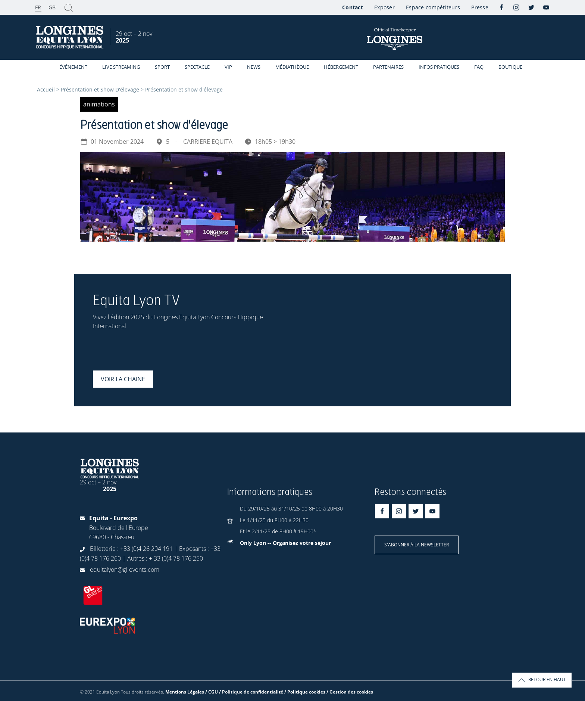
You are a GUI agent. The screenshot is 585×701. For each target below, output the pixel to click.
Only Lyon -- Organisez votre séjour (285, 542)
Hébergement (341, 66)
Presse (479, 7)
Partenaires (388, 66)
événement (73, 66)
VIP (228, 66)
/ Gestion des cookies (349, 692)
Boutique (510, 66)
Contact (352, 7)
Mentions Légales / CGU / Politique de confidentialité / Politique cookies (245, 692)
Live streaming (121, 66)
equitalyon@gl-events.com (124, 569)
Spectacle (197, 66)
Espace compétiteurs (433, 7)
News (253, 66)
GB (52, 7)
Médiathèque (292, 66)
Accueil (46, 89)
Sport (162, 66)
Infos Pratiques (439, 66)
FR (38, 7)
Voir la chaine (123, 379)
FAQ (479, 66)
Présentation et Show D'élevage (100, 89)
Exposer (384, 7)
